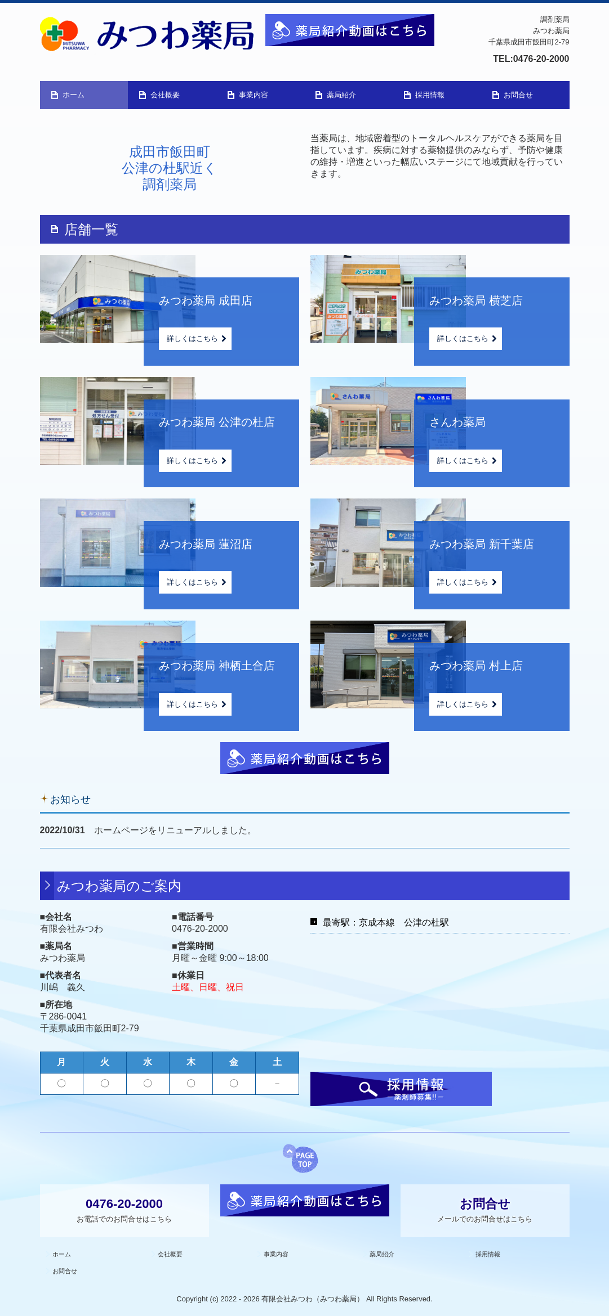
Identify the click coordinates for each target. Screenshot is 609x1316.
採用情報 (429, 95)
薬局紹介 (341, 95)
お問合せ (518, 95)
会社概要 (165, 95)
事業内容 (253, 95)
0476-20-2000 (541, 59)
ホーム (74, 95)
